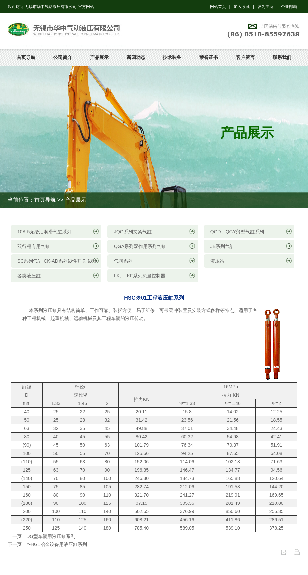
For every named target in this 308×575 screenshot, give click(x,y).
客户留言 (245, 57)
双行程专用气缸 (33, 246)
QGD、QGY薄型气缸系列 (237, 231)
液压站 (217, 261)
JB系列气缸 (222, 246)
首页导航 (26, 57)
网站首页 (218, 6)
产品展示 (99, 57)
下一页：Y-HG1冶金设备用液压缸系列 (47, 544)
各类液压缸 (29, 275)
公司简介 (62, 57)
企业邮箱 (289, 6)
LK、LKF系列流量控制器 (139, 275)
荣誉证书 (208, 57)
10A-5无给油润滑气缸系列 (44, 231)
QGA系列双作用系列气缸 (140, 246)
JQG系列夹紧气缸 (133, 231)
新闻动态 (136, 57)
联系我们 (282, 57)
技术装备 (172, 57)
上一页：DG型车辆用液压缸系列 (41, 536)
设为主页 (265, 6)
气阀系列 (123, 261)
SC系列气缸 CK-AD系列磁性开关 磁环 (57, 261)
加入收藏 (242, 6)
